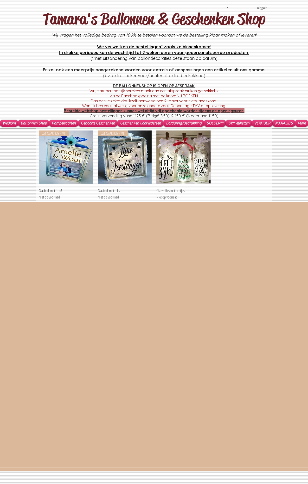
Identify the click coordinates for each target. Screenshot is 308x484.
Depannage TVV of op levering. (198, 105)
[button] (227, 7)
